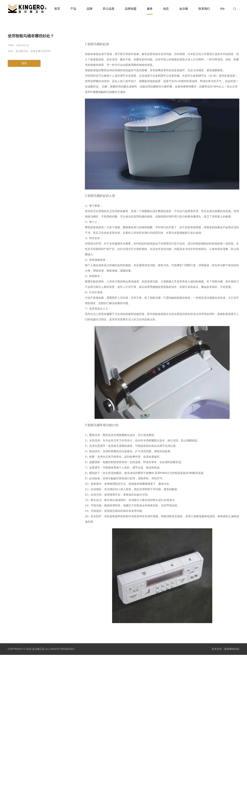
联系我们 (204, 8)
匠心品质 (108, 8)
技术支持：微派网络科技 (225, 649)
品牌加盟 (130, 8)
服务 (150, 11)
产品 (73, 8)
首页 (57, 8)
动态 (166, 8)
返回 (24, 64)
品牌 (89, 8)
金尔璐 (183, 8)
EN (222, 8)
